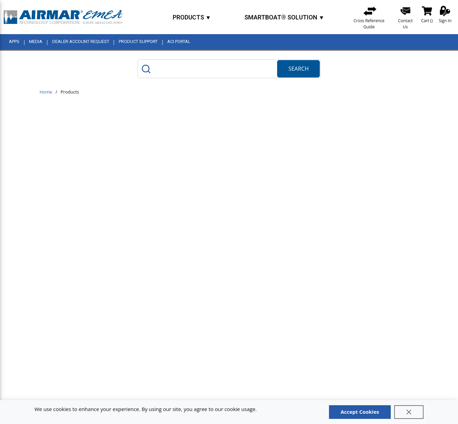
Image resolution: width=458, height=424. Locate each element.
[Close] (409, 412)
